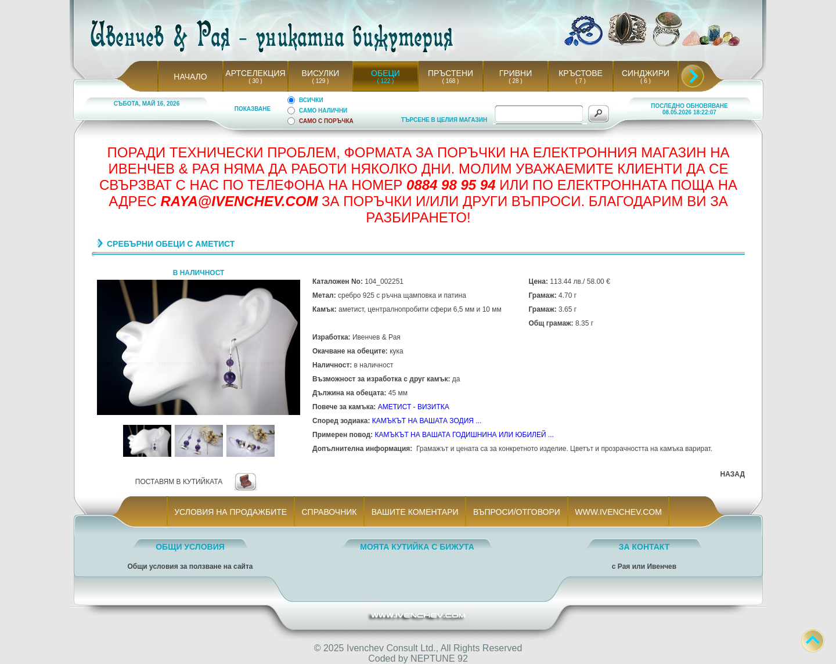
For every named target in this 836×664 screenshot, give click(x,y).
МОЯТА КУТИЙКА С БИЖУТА (417, 546)
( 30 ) (255, 81)
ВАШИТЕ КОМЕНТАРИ (415, 512)
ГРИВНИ (515, 73)
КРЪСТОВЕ (580, 73)
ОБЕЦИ (385, 73)
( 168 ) (450, 81)
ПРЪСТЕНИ (450, 73)
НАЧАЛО (190, 76)
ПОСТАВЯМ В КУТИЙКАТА (178, 482)
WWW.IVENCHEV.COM (618, 512)
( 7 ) (580, 81)
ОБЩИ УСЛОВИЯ (190, 546)
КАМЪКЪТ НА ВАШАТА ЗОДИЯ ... (427, 421)
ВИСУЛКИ (321, 73)
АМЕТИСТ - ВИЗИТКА (413, 407)
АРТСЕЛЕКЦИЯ (255, 73)
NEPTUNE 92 (439, 658)
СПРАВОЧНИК (329, 512)
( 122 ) (385, 81)
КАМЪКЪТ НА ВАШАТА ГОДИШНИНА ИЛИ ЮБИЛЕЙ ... (463, 435)
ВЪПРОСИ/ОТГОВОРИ (516, 512)
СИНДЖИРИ (645, 73)
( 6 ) (645, 81)
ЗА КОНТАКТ (644, 546)
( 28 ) (515, 81)
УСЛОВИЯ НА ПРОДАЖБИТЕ (231, 512)
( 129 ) (320, 81)
